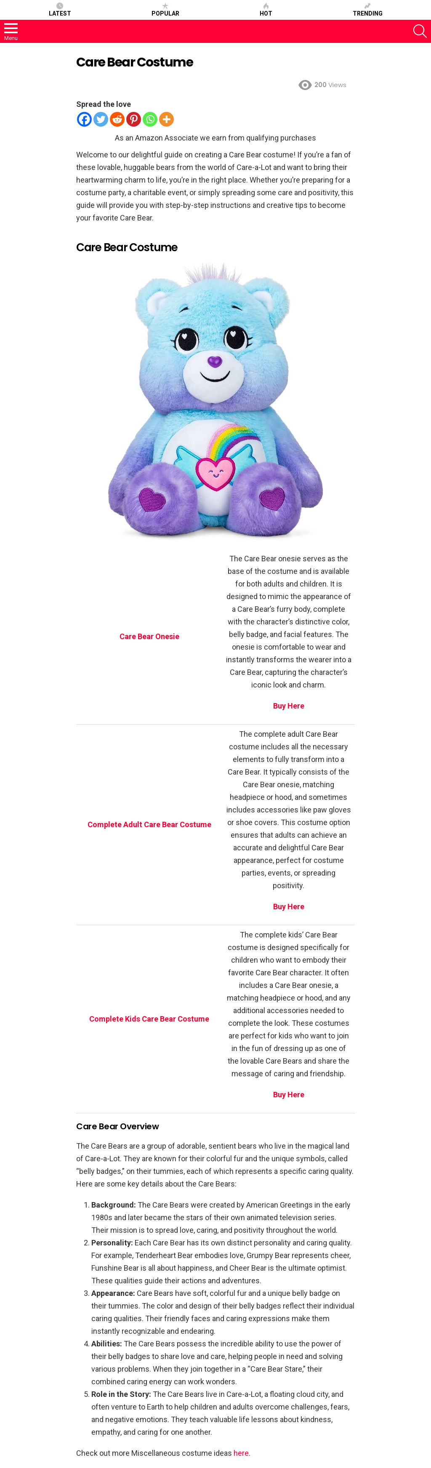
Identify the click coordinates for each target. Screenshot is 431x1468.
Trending (368, 10)
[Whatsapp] (150, 119)
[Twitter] (100, 119)
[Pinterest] (133, 119)
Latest (60, 10)
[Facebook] (84, 119)
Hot (266, 10)
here (241, 1453)
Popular (165, 10)
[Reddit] (117, 119)
